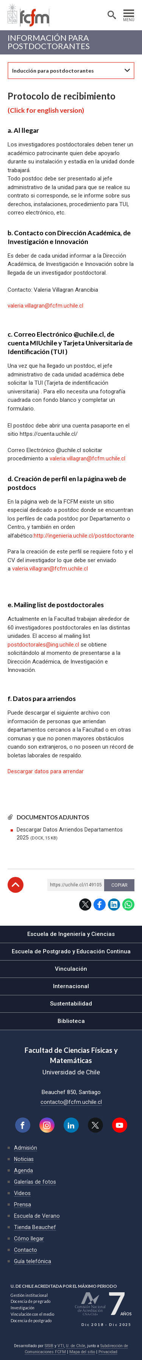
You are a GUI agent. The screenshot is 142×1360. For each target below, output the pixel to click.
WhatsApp (128, 904)
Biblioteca (71, 1021)
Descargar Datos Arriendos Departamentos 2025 (70, 834)
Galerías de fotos (35, 1182)
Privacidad (107, 1351)
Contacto (25, 1250)
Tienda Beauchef (35, 1227)
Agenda (23, 1170)
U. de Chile (75, 1345)
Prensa (22, 1204)
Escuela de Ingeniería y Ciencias (71, 934)
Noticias (24, 1159)
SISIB (49, 1345)
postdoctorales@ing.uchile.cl (44, 644)
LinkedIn (114, 904)
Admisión (25, 1148)
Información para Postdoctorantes (49, 42)
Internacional (71, 986)
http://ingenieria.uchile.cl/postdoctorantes (85, 535)
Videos (22, 1193)
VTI (61, 1345)
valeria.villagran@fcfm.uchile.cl (87, 458)
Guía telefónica (32, 1261)
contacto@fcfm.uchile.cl (71, 1102)
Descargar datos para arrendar (46, 771)
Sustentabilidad (71, 1003)
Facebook (100, 904)
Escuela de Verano (37, 1216)
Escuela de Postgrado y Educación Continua (71, 951)
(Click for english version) (46, 110)
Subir (15, 885)
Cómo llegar (29, 1239)
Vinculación (71, 968)
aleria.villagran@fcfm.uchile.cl (46, 305)
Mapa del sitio (82, 1351)
